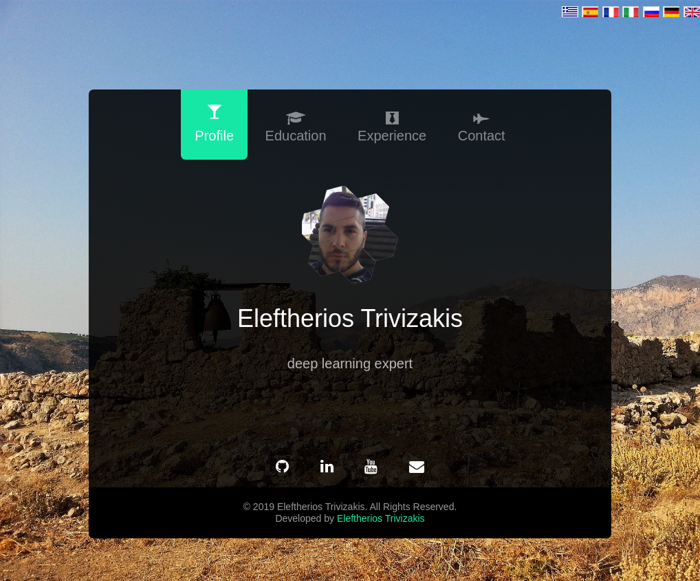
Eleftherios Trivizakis (381, 517)
